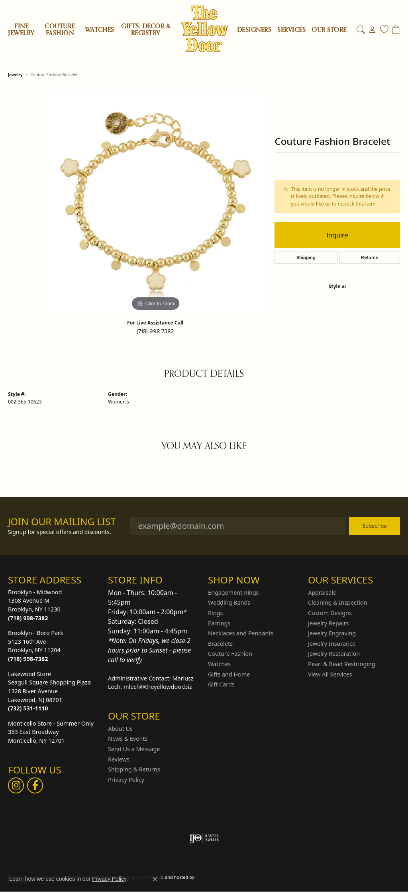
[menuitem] (204, 838)
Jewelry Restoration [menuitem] (334, 653)
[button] (54, 580)
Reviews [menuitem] (118, 759)
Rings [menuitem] (215, 613)
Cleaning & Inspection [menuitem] (337, 602)
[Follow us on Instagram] (16, 785)
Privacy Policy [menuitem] (126, 779)
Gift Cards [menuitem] (221, 684)
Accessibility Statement (374, 877)
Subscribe (374, 525)
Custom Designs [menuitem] (330, 613)
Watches (99, 30)
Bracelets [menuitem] (220, 643)
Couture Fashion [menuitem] (230, 653)
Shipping (306, 257)
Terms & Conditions (319, 877)
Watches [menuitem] (219, 664)
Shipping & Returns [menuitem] (134, 769)
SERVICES (291, 30)
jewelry (15, 74)
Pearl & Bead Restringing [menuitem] (341, 664)
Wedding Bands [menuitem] (229, 602)
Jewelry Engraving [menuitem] (332, 633)
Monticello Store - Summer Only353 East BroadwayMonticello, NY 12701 (51, 732)
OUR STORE (329, 30)
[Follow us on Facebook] (35, 785)
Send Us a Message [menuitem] (134, 749)
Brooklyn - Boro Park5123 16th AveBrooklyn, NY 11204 (35, 646)
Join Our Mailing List (62, 522)
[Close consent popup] (155, 879)
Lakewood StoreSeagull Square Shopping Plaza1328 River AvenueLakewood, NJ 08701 (49, 691)
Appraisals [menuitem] (322, 592)
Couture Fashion (60, 30)
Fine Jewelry (21, 30)
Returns (369, 257)
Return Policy (238, 877)
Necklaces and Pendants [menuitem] (240, 633)
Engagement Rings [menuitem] (233, 592)
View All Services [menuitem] (330, 674)
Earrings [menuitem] (219, 623)
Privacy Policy (275, 877)
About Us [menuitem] (120, 728)
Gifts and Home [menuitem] (229, 674)
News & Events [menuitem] (127, 738)
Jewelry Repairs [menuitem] (328, 623)
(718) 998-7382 (155, 331)
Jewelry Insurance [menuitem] (331, 643)
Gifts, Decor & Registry (145, 30)
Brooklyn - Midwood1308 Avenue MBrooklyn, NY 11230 (35, 605)
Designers (254, 30)
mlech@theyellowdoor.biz (158, 686)
